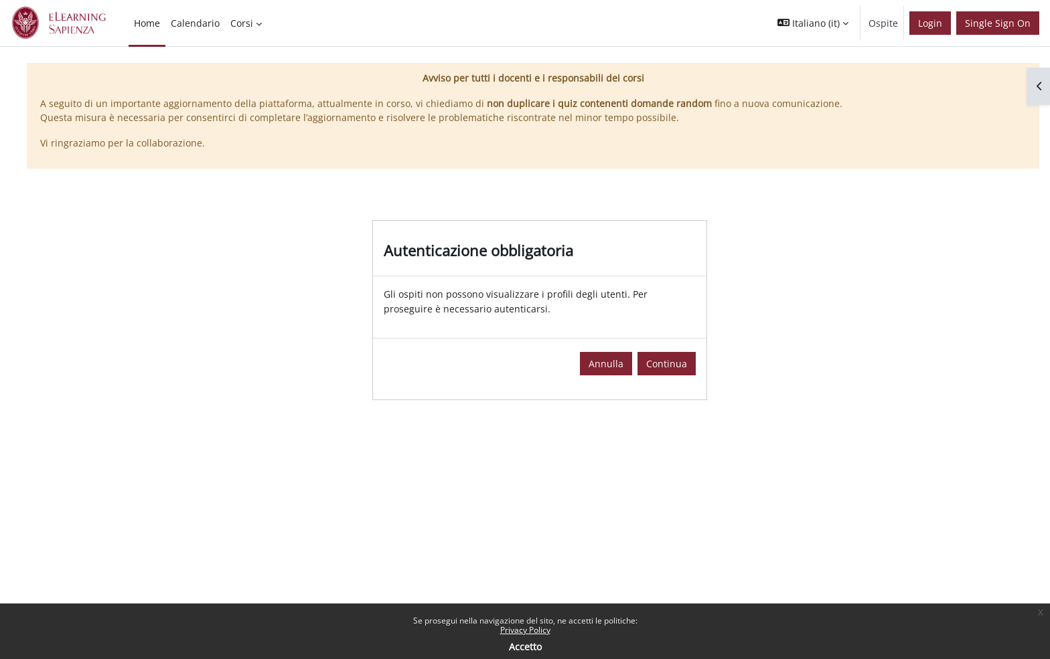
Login (930, 23)
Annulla (606, 363)
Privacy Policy (525, 630)
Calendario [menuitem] (195, 23)
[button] (813, 23)
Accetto (525, 646)
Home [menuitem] (147, 23)
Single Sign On (998, 23)
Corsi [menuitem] (241, 23)
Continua (666, 363)
